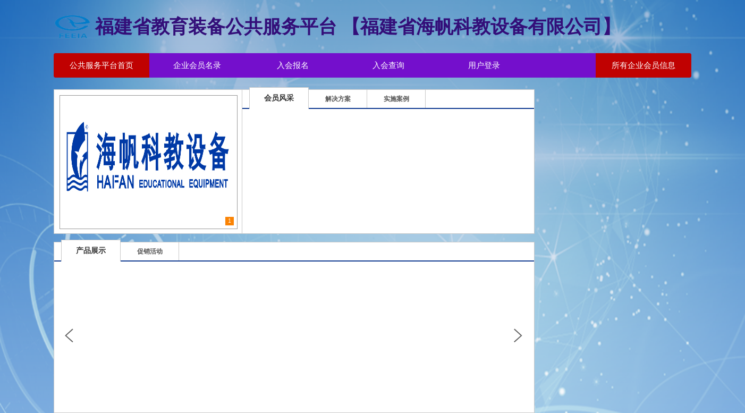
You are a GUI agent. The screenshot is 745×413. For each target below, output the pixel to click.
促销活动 (150, 251)
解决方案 (338, 99)
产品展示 (91, 250)
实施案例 (396, 99)
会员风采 (279, 98)
